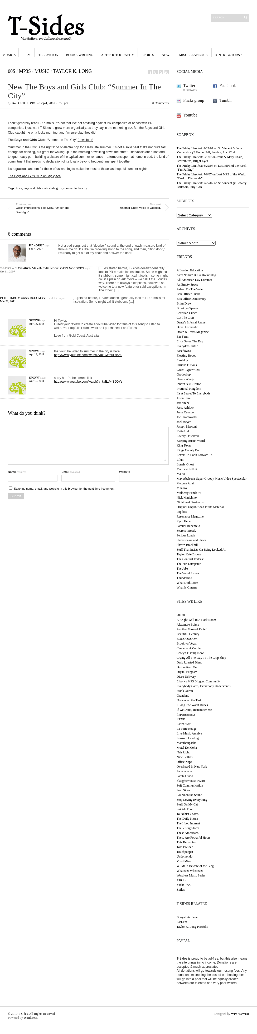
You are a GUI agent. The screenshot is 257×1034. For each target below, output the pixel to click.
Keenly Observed (188, 436)
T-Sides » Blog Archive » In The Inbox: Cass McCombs (42, 268)
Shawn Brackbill (187, 545)
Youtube (190, 115)
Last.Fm (182, 922)
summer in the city (75, 188)
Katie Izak (183, 431)
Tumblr (226, 100)
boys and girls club (35, 188)
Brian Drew (184, 303)
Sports (148, 55)
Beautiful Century (188, 634)
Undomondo (184, 856)
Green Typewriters (188, 370)
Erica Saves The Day (190, 341)
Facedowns (184, 351)
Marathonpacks (186, 743)
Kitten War (183, 724)
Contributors (227, 55)
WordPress (30, 1018)
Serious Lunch (186, 535)
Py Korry (36, 245)
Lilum (180, 460)
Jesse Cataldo (185, 412)
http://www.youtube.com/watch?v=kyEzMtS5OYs (88, 381)
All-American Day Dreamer (194, 280)
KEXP (181, 719)
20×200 (181, 615)
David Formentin (187, 327)
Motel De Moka (187, 747)
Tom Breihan (185, 847)
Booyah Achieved (188, 917)
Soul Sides (183, 790)
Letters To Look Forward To (194, 455)
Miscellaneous (193, 55)
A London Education (190, 270)
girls (59, 188)
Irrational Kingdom (189, 389)
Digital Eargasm (187, 672)
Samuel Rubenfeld (188, 526)
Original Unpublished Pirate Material (200, 507)
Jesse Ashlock (185, 407)
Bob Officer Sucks (188, 294)
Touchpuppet (185, 852)
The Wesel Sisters (188, 573)
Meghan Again (186, 483)
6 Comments (160, 103)
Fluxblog (182, 360)
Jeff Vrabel (183, 403)
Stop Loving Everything (192, 800)
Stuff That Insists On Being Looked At (201, 549)
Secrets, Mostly (186, 531)
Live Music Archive (189, 733)
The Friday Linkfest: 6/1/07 (194, 157)
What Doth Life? (187, 583)
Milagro (182, 488)
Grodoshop (184, 374)
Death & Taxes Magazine (193, 332)
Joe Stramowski (187, 417)
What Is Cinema (187, 587)
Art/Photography (117, 55)
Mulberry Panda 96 (189, 493)
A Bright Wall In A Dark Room (196, 620)
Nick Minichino (187, 497)
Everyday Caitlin (187, 346)
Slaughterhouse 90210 (191, 781)
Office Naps (184, 762)
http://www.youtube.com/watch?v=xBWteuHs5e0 (88, 355)
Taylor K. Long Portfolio (192, 927)
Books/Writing (79, 55)
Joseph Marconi (187, 426)
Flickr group (193, 100)
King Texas (184, 445)
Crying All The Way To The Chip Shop (201, 658)
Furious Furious (187, 365)
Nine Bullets (184, 757)
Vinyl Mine (184, 861)
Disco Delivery (186, 676)
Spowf (34, 320)
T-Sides (23, 1014)
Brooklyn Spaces (187, 308)
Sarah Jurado (185, 776)
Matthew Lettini (187, 469)
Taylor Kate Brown (189, 554)
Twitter (189, 85)
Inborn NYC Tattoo (189, 384)
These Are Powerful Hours (193, 837)
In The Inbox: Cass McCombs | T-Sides (29, 298)
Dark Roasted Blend (189, 662)
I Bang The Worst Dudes (192, 705)
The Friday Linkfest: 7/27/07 (195, 183)
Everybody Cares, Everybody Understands (204, 686)
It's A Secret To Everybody (193, 393)
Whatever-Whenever (190, 871)
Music (7, 55)
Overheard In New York (192, 766)
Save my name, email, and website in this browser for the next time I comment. (64, 488)
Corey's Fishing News (191, 653)
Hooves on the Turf (189, 700)
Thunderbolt (184, 578)
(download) (85, 140)
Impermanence (186, 714)
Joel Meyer (184, 422)
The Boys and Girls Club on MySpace (34, 176)
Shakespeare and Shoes (191, 540)
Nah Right (183, 752)
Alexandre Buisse (188, 624)
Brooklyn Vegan (187, 643)
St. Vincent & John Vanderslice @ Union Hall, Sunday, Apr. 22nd (209, 150)
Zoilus (181, 889)
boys (19, 188)
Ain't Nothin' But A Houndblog (196, 275)
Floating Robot (186, 355)
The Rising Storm (188, 828)
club (52, 188)
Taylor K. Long (72, 71)
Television (48, 55)
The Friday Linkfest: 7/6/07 (194, 174)
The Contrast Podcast (190, 559)
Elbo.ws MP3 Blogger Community (199, 681)
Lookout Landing (188, 738)
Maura (181, 474)
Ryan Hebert (185, 521)
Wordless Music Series (191, 875)
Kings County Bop (188, 450)
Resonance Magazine (190, 516)
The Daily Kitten (187, 818)
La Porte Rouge (186, 729)
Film (26, 55)
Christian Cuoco (187, 313)
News (166, 55)
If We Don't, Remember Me (194, 710)
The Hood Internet (188, 823)
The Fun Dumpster (189, 564)
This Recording (186, 842)
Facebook (228, 85)
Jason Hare (184, 398)
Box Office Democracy (191, 299)
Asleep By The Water (190, 289)
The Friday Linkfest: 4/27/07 (195, 148)
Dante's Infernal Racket (191, 322)
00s (11, 71)
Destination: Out (187, 667)
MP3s (25, 71)
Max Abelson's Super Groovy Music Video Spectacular (211, 478)
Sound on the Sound (189, 795)
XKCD (181, 880)
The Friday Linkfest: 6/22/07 (195, 166)
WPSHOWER (240, 1014)
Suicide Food (185, 809)
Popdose (182, 512)
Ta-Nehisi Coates (187, 814)
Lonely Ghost (185, 464)
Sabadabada (184, 771)
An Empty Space (187, 284)
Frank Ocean (185, 691)
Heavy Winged (186, 379)
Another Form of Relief (192, 629)
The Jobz (182, 568)
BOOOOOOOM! (187, 639)
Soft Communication (190, 785)
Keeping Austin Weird (191, 441)
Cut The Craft (185, 318)
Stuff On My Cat (187, 804)
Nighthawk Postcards (190, 502)
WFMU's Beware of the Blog (195, 866)
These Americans (187, 833)
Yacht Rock (184, 885)
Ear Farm (182, 336)
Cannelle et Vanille (189, 648)
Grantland (183, 695)
